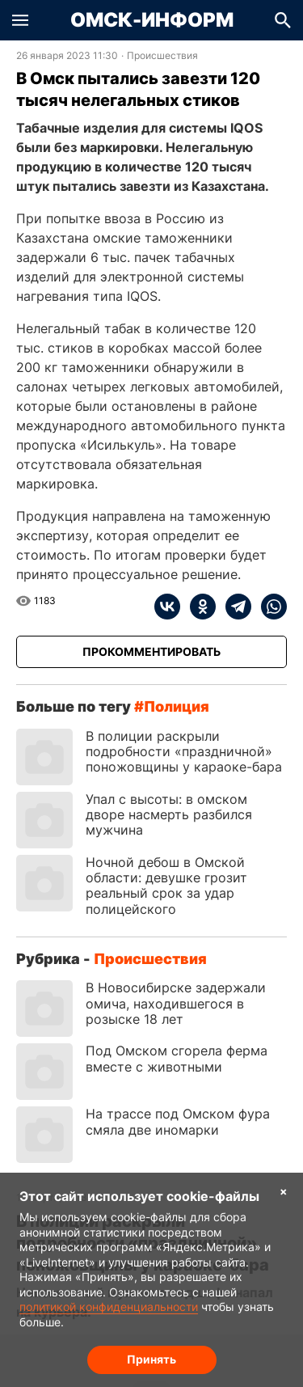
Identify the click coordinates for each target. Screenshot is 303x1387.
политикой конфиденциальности (108, 1306)
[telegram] (233, 606)
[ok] (198, 606)
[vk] (167, 606)
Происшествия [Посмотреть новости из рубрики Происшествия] (162, 55)
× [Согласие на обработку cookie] (284, 1191)
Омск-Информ (152, 20)
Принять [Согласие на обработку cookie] (151, 1359)
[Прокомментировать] (151, 652)
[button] (20, 20)
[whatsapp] (269, 606)
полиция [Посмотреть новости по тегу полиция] (176, 706)
